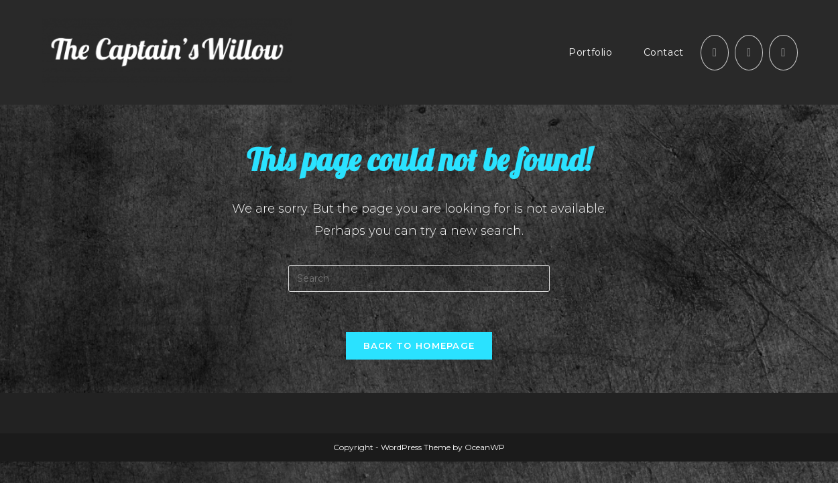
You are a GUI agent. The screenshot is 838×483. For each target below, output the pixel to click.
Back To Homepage (419, 345)
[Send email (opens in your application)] (783, 52)
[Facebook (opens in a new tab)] (715, 52)
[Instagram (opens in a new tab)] (749, 52)
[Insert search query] (419, 278)
